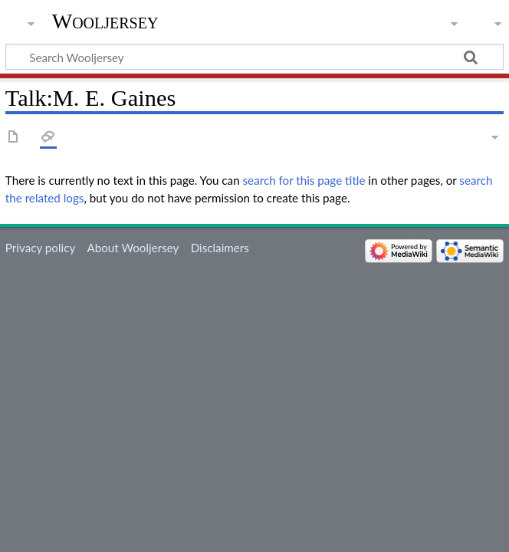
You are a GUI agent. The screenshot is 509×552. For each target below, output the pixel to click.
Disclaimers (220, 248)
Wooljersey (105, 21)
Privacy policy (40, 248)
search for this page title (304, 180)
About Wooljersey (133, 248)
